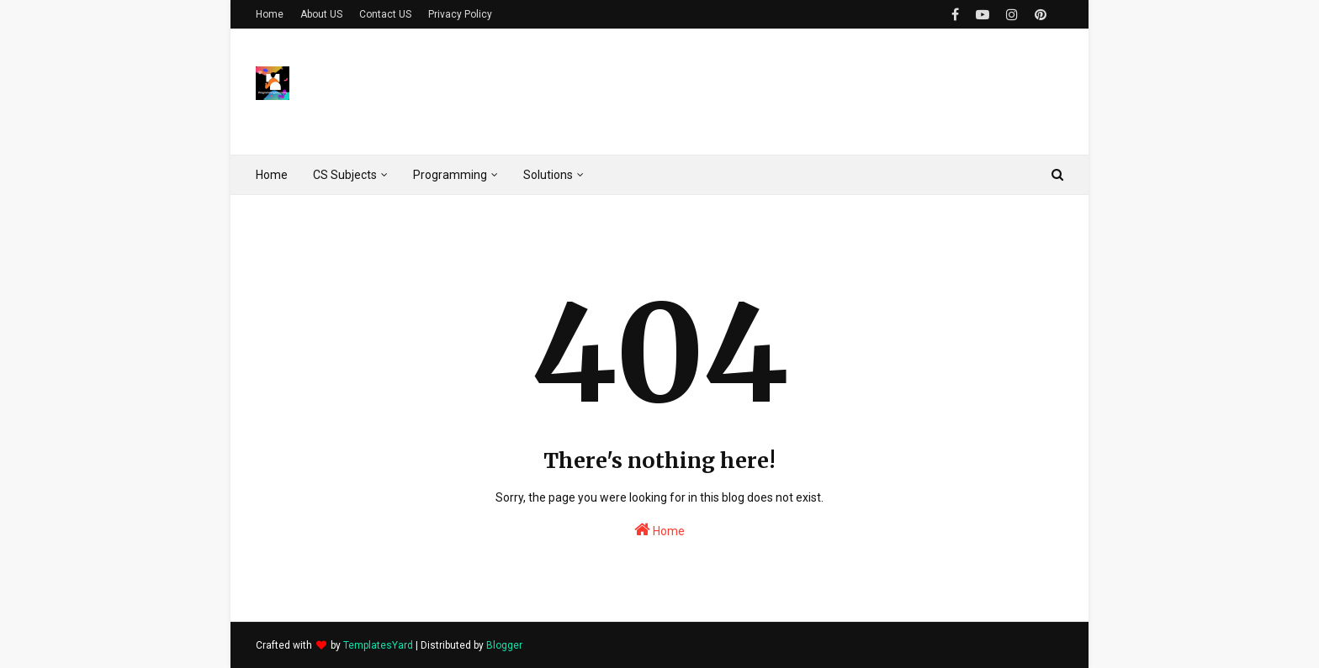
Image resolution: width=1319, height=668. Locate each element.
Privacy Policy (460, 14)
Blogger (504, 645)
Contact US (385, 14)
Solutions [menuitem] (548, 174)
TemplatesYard (378, 645)
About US (321, 14)
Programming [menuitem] (450, 174)
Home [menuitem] (272, 174)
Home (269, 14)
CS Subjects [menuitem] (345, 174)
